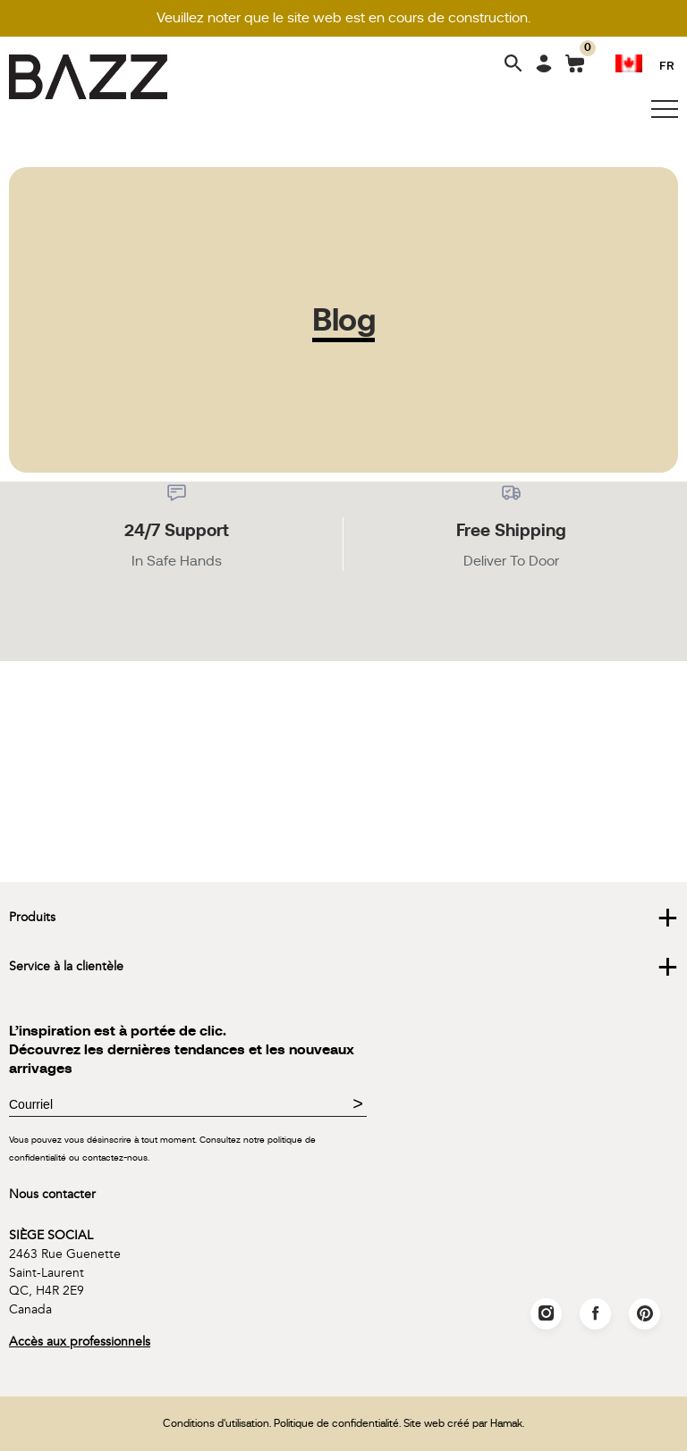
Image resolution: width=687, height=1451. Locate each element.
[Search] (513, 65)
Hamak (506, 1423)
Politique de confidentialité (336, 1423)
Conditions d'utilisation (216, 1423)
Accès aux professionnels (79, 1341)
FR (666, 64)
